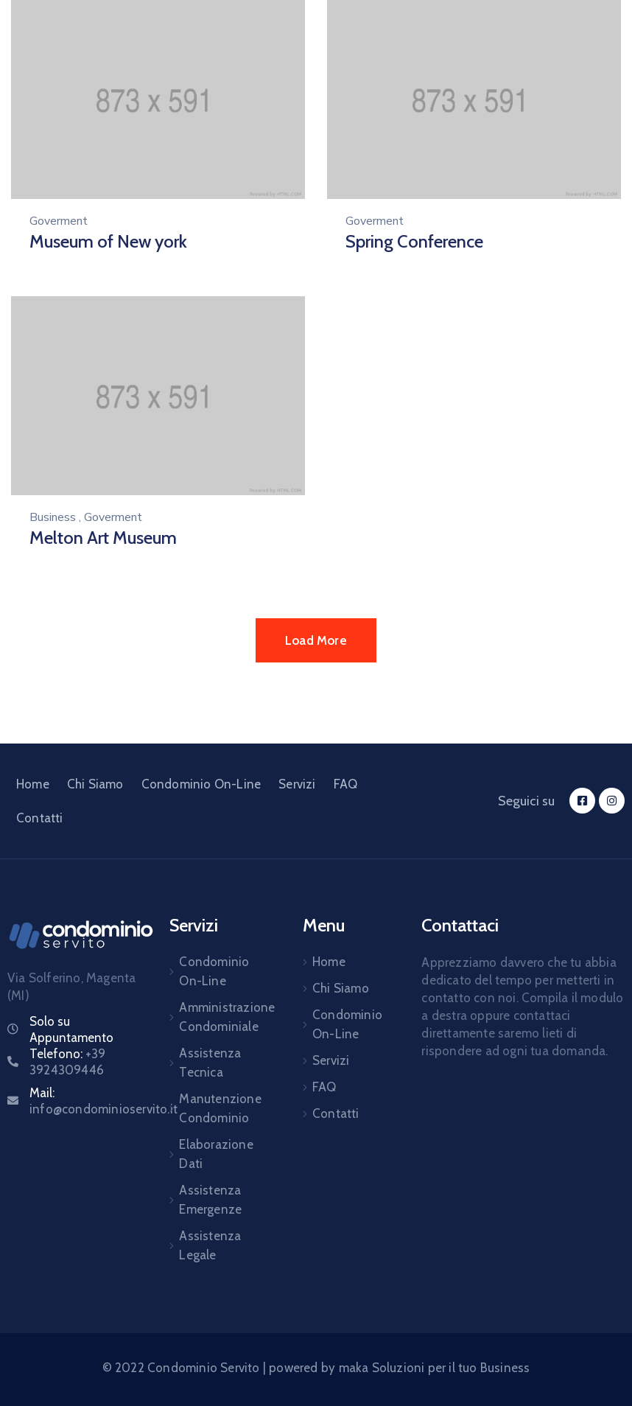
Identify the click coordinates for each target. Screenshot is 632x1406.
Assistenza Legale (210, 1245)
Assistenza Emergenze (210, 1200)
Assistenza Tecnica (210, 1063)
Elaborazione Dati (216, 1154)
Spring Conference (414, 241)
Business (52, 517)
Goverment (58, 221)
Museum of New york (108, 241)
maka (354, 1367)
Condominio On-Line (201, 784)
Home (32, 784)
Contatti (39, 818)
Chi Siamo (95, 784)
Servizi (296, 784)
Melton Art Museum (103, 537)
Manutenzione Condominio (220, 1108)
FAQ (346, 784)
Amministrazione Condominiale (224, 1017)
